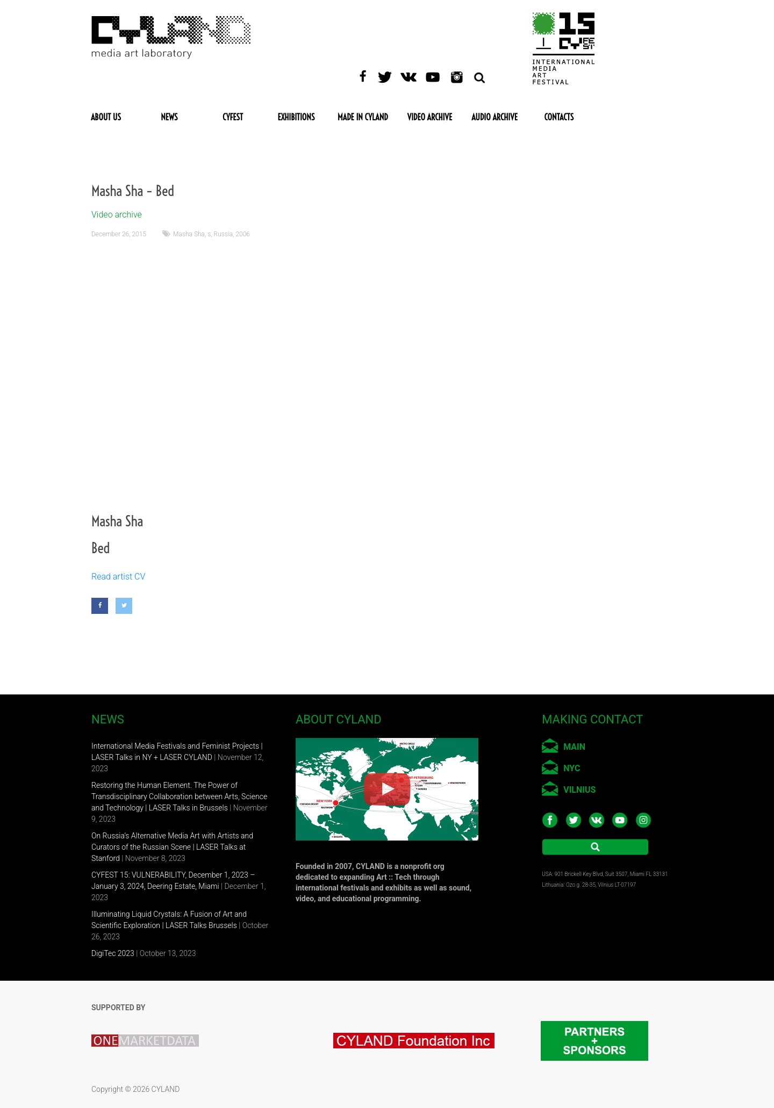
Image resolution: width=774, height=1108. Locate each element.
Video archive (116, 214)
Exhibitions (295, 117)
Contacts (559, 117)
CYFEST (233, 117)
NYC (571, 768)
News (169, 117)
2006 (242, 234)
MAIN (574, 747)
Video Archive (429, 117)
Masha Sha (189, 234)
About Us (106, 117)
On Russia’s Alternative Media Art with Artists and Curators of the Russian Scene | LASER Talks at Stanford (172, 847)
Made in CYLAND (363, 117)
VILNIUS (579, 790)
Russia (223, 234)
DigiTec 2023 (112, 953)
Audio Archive (494, 117)
